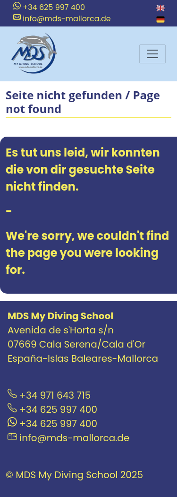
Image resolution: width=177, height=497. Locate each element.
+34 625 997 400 (49, 7)
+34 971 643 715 (49, 395)
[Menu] (152, 53)
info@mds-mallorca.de (62, 18)
